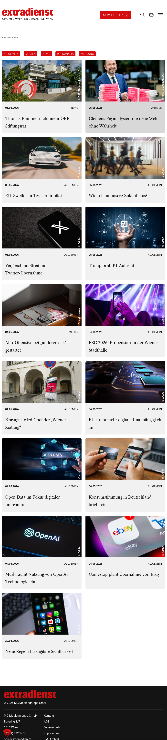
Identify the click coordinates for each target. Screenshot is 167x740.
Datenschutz (52, 728)
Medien (31, 54)
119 (37, 671)
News (47, 54)
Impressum (51, 734)
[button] (7, 733)
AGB (47, 722)
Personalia (66, 54)
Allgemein (11, 54)
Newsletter (113, 15)
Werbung (89, 54)
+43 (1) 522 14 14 (15, 734)
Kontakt (49, 716)
